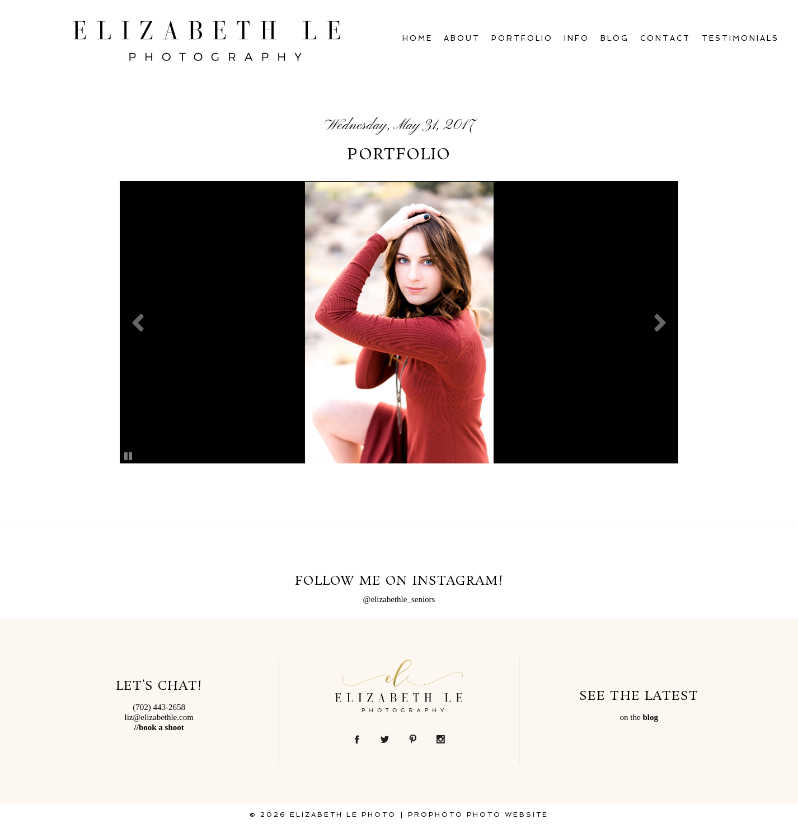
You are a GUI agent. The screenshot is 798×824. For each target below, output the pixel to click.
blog (650, 717)
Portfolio (522, 38)
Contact (665, 38)
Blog (614, 38)
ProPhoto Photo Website (478, 814)
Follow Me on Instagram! (399, 581)
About (462, 38)
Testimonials (740, 38)
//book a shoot (159, 727)
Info (576, 38)
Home (417, 38)
